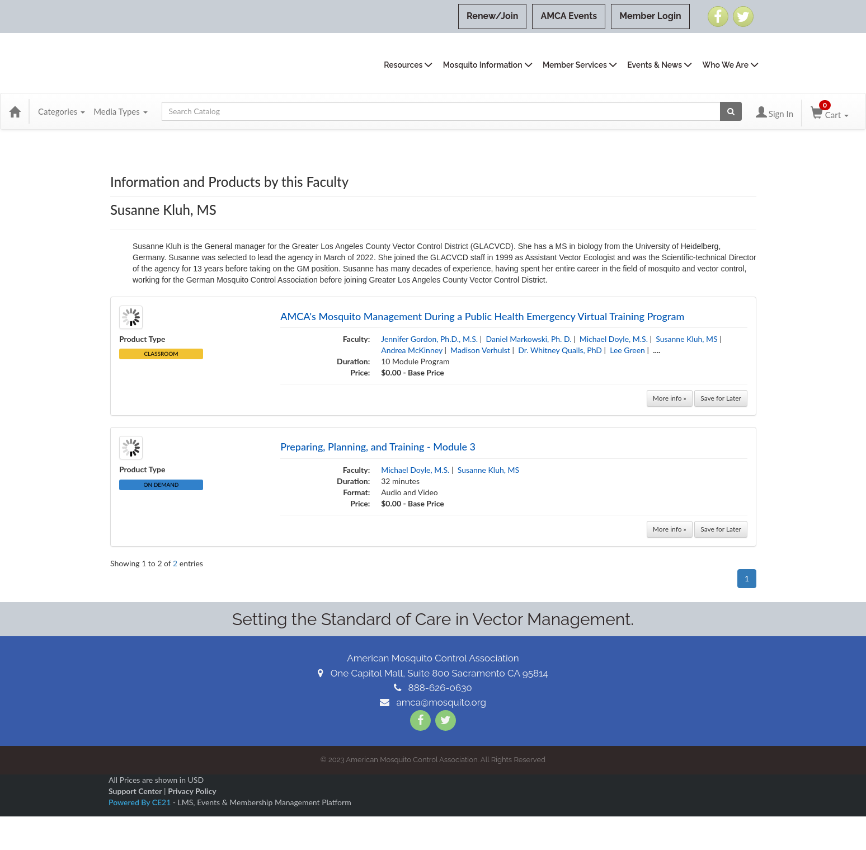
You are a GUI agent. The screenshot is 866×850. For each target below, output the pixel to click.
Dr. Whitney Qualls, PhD (560, 350)
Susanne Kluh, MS (686, 339)
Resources (403, 64)
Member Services (575, 64)
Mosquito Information (483, 64)
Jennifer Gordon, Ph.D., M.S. (429, 339)
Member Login (650, 16)
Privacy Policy (192, 791)
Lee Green (627, 350)
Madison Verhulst (480, 350)
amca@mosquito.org (433, 702)
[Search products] (731, 111)
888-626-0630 (433, 687)
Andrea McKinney (412, 350)
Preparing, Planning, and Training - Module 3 (378, 446)
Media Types (120, 111)
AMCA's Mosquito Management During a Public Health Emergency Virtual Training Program (482, 316)
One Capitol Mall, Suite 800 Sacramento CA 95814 (433, 673)
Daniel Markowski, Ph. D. (528, 339)
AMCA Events (568, 16)
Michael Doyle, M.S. (614, 339)
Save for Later (720, 398)
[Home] (15, 111)
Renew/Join (492, 16)
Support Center (135, 791)
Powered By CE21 (141, 802)
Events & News (654, 64)
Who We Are (726, 64)
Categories (61, 111)
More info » (669, 398)
